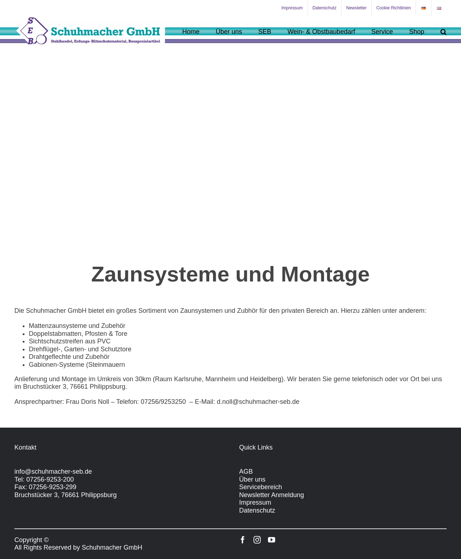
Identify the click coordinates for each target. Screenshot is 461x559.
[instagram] (257, 540)
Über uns (252, 479)
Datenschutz (257, 510)
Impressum (255, 502)
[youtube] (271, 540)
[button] (443, 31)
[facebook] (242, 540)
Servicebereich (260, 487)
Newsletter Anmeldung (271, 495)
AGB (246, 471)
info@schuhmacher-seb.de (53, 471)
